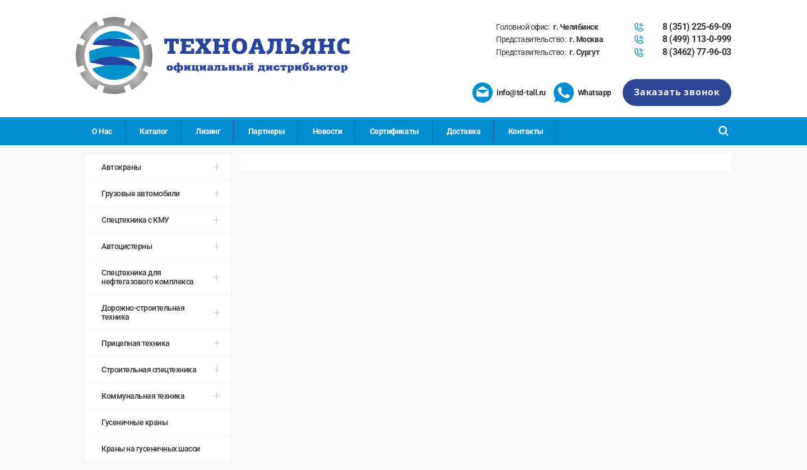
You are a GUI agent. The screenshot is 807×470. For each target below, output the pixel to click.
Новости (327, 131)
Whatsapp (594, 92)
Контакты (526, 131)
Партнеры (266, 131)
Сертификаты (394, 131)
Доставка (463, 131)
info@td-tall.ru (521, 92)
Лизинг (208, 131)
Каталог (154, 131)
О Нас (102, 131)
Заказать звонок (677, 92)
